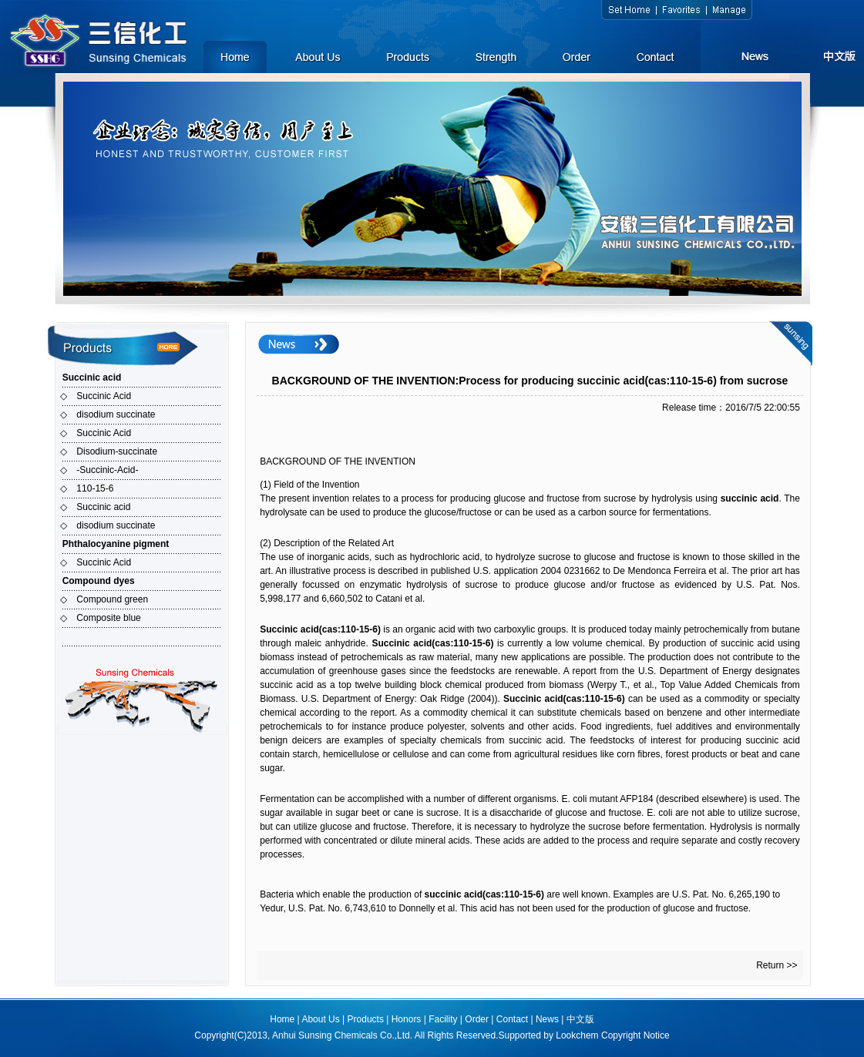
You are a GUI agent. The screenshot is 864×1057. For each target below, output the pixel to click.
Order (477, 1019)
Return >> (776, 965)
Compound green (112, 599)
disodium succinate (115, 414)
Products (366, 1019)
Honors (407, 1019)
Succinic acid (92, 377)
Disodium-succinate (116, 451)
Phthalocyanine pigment (116, 544)
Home (282, 1019)
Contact (512, 1019)
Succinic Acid (103, 396)
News (547, 1019)
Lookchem (577, 1035)
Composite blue (108, 617)
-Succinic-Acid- (107, 470)
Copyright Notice (635, 1035)
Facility (443, 1019)
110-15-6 (94, 488)
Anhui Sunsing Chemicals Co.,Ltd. (342, 1035)
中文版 (580, 1019)
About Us (320, 1019)
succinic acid (750, 498)
